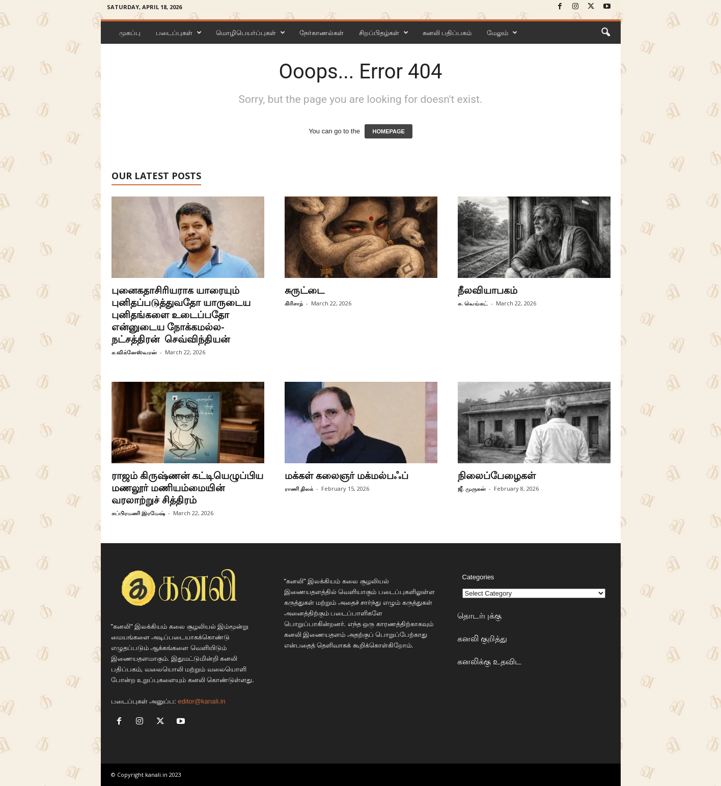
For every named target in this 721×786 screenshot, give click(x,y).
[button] (605, 32)
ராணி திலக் (299, 488)
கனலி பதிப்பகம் (447, 32)
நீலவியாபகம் (487, 290)
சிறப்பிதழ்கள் (383, 32)
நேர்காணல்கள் (321, 32)
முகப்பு (130, 32)
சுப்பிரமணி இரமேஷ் (138, 513)
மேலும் (502, 32)
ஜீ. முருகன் (472, 488)
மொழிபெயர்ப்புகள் (250, 32)
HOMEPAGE (388, 131)
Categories (478, 577)
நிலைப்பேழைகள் (497, 475)
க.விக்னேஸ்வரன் (134, 352)
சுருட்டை (304, 290)
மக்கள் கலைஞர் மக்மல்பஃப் (346, 475)
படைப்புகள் (179, 32)
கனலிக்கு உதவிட (489, 661)
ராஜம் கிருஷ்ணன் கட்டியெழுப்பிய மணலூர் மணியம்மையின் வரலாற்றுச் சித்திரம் (187, 488)
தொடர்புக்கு (479, 615)
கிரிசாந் (294, 303)
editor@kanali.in (201, 701)
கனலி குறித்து (482, 638)
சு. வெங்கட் (473, 303)
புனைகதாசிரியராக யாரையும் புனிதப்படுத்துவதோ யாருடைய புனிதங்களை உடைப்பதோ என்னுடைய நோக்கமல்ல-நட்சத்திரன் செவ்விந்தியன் (181, 315)
